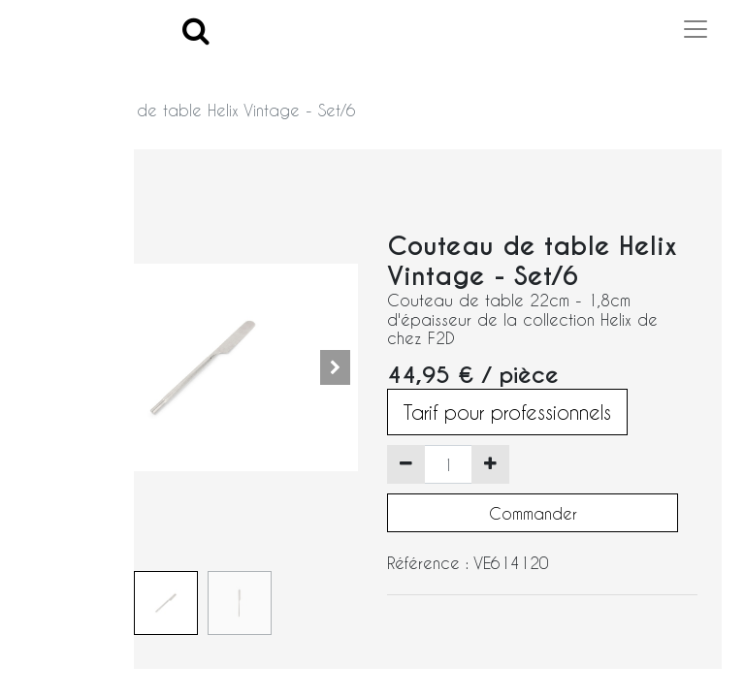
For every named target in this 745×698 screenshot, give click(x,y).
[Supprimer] (406, 464)
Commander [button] (533, 513)
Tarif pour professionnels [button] (507, 412)
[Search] (196, 29)
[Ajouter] (490, 464)
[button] (334, 367)
